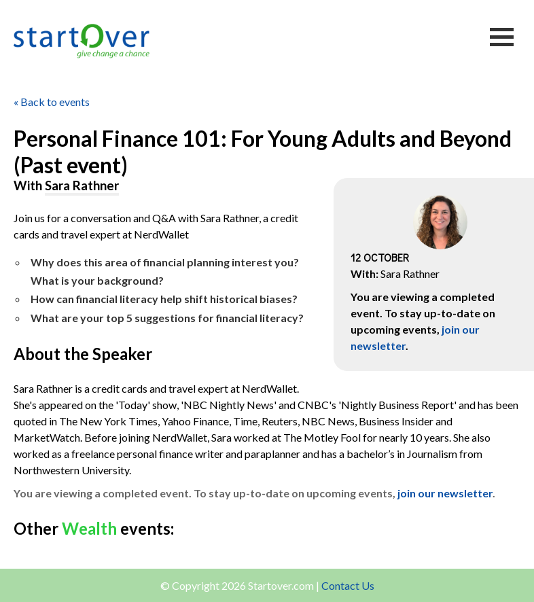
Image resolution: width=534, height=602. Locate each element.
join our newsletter (445, 492)
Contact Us (347, 585)
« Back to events (52, 101)
